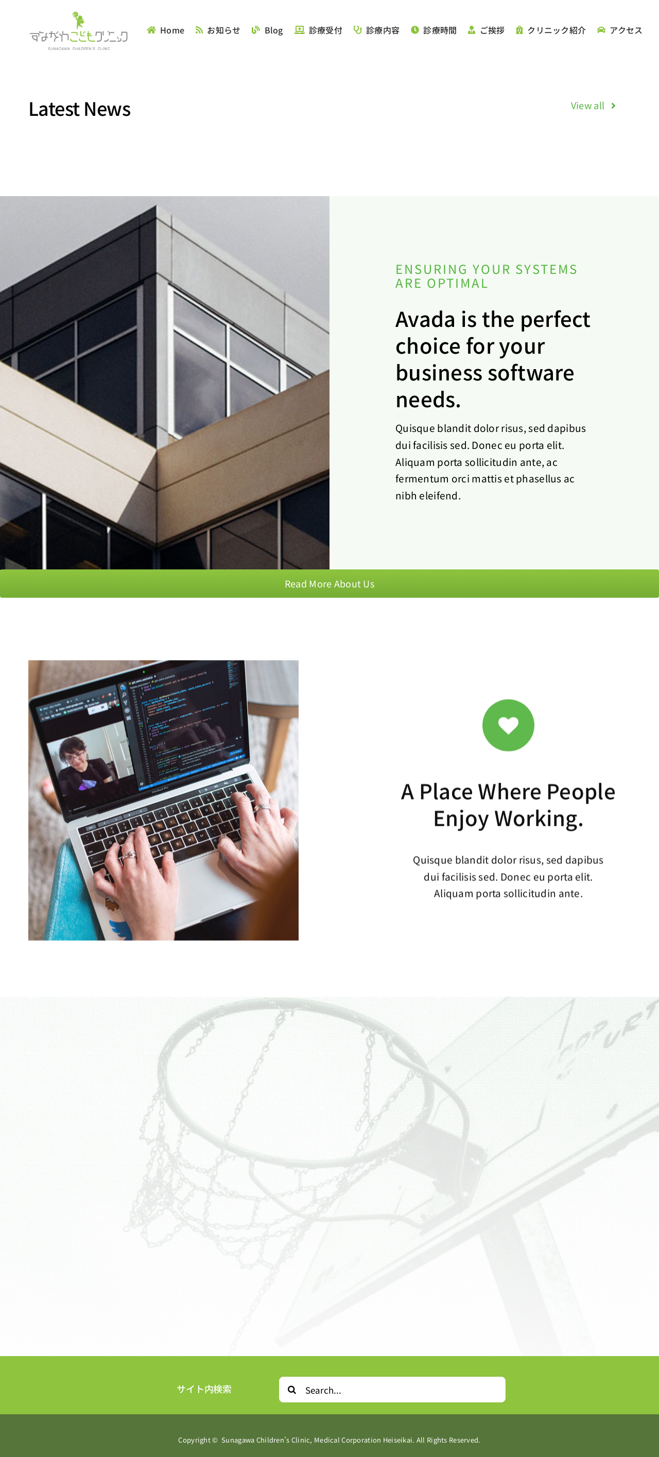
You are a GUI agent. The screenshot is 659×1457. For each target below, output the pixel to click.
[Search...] (392, 1389)
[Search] (292, 1389)
